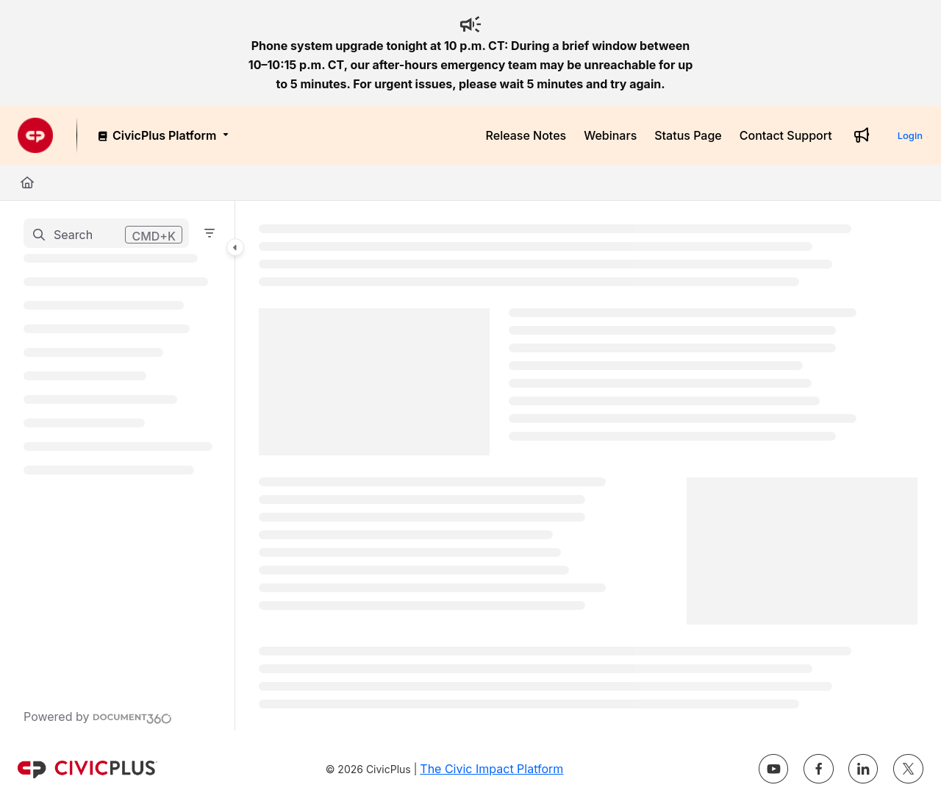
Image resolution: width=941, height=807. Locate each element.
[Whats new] (861, 135)
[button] (106, 233)
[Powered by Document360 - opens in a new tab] (98, 716)
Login (910, 135)
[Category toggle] (235, 247)
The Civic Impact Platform (491, 768)
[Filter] (209, 233)
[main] (588, 465)
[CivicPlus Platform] (162, 135)
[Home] (27, 182)
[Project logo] (35, 135)
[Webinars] (610, 135)
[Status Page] (688, 135)
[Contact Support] (786, 135)
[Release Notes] (526, 135)
